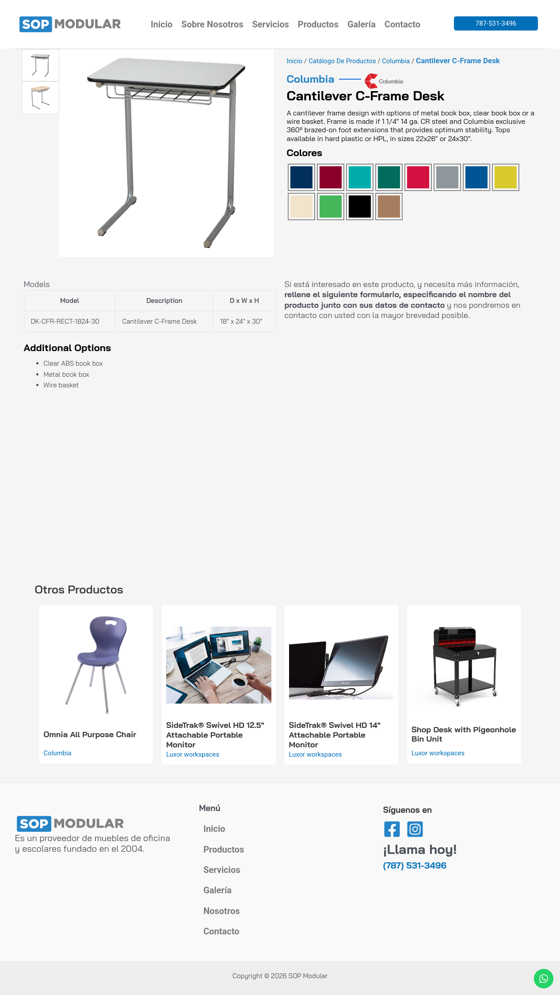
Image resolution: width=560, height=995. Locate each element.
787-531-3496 (496, 23)
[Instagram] (415, 825)
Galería (361, 24)
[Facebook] (392, 825)
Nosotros (221, 910)
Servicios (270, 24)
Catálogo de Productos (343, 61)
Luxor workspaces (193, 754)
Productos (318, 24)
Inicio (161, 24)
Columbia (397, 61)
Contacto (402, 24)
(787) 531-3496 (414, 861)
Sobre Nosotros (212, 24)
